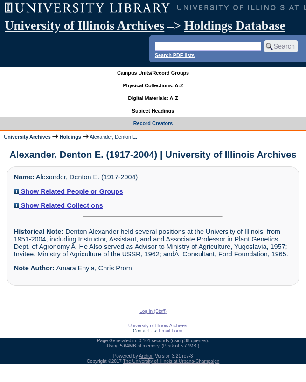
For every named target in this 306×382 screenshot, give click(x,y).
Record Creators (153, 123)
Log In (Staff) (153, 311)
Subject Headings (153, 110)
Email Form (170, 330)
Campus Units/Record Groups (153, 73)
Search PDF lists (175, 55)
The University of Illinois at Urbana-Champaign (171, 361)
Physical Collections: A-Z (153, 85)
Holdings (70, 137)
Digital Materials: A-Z (153, 98)
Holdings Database (234, 26)
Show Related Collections (58, 205)
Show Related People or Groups (68, 191)
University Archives (27, 137)
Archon (146, 356)
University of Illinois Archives (84, 26)
